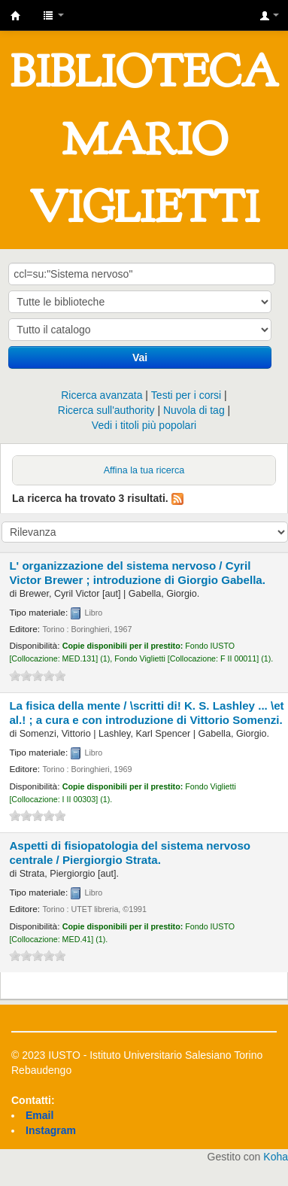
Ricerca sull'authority (106, 410)
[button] (53, 15)
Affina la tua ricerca (144, 470)
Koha (275, 1157)
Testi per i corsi (186, 395)
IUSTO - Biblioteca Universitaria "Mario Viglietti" (16, 16)
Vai (139, 357)
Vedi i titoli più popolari (144, 425)
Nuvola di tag (194, 410)
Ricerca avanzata (101, 395)
